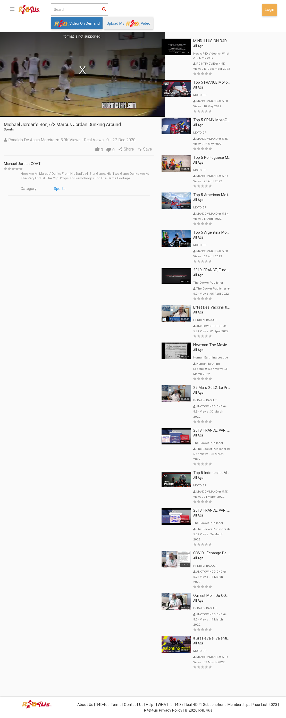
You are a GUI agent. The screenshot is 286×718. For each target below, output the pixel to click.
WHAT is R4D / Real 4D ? (179, 704)
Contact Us (134, 704)
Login (269, 9)
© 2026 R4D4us (198, 710)
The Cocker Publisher (256, 282)
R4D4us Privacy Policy (163, 710)
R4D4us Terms (109, 704)
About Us (85, 704)
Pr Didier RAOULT (253, 320)
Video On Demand (77, 24)
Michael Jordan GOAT (70, 163)
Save (193, 149)
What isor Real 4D (24, 189)
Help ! (150, 704)
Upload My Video (128, 24)
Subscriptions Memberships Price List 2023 (240, 704)
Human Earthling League (258, 357)
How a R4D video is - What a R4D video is (259, 55)
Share (174, 149)
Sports (107, 188)
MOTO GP (247, 95)
